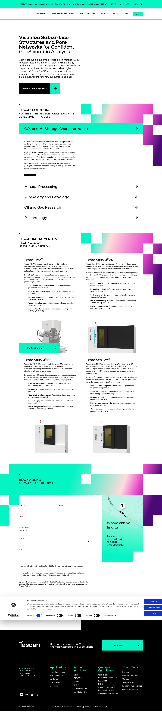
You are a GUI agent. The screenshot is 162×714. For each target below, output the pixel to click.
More (126, 13)
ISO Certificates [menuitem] (105, 683)
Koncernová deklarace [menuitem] (132, 688)
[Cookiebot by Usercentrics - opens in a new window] (13, 710)
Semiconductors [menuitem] (57, 678)
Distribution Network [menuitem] (131, 678)
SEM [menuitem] (76, 677)
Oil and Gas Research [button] (42, 210)
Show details (108, 710)
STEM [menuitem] (76, 687)
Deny (145, 708)
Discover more (34, 176)
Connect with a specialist (35, 87)
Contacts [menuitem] (126, 681)
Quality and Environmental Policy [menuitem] (107, 678)
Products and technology (63, 13)
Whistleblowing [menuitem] (129, 685)
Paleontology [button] (35, 220)
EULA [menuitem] (100, 687)
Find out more (34, 350)
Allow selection (144, 702)
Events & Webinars (87, 13)
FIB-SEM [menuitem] (78, 681)
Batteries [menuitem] (54, 681)
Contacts (114, 13)
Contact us (117, 648)
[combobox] (138, 13)
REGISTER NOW (132, 4)
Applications (41, 13)
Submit (36, 606)
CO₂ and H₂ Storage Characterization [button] (56, 127)
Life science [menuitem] (55, 685)
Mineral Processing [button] (40, 189)
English (136, 13)
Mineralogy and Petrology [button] (46, 199)
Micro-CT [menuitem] (78, 684)
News (103, 13)
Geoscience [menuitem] (55, 688)
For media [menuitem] (126, 674)
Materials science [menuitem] (57, 674)
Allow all (145, 696)
